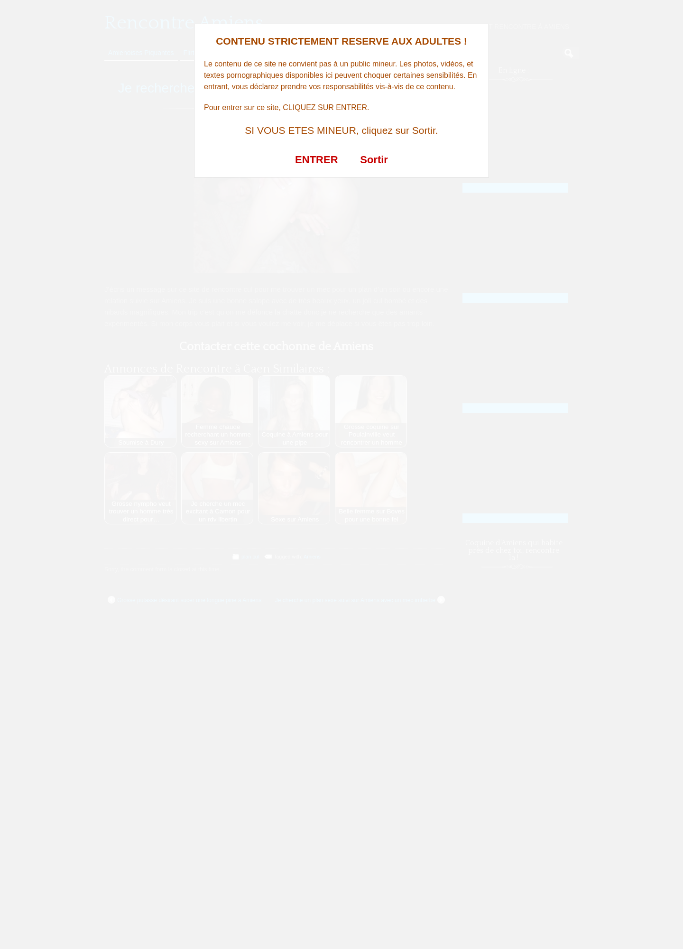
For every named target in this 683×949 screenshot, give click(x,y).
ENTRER (316, 160)
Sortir (374, 160)
